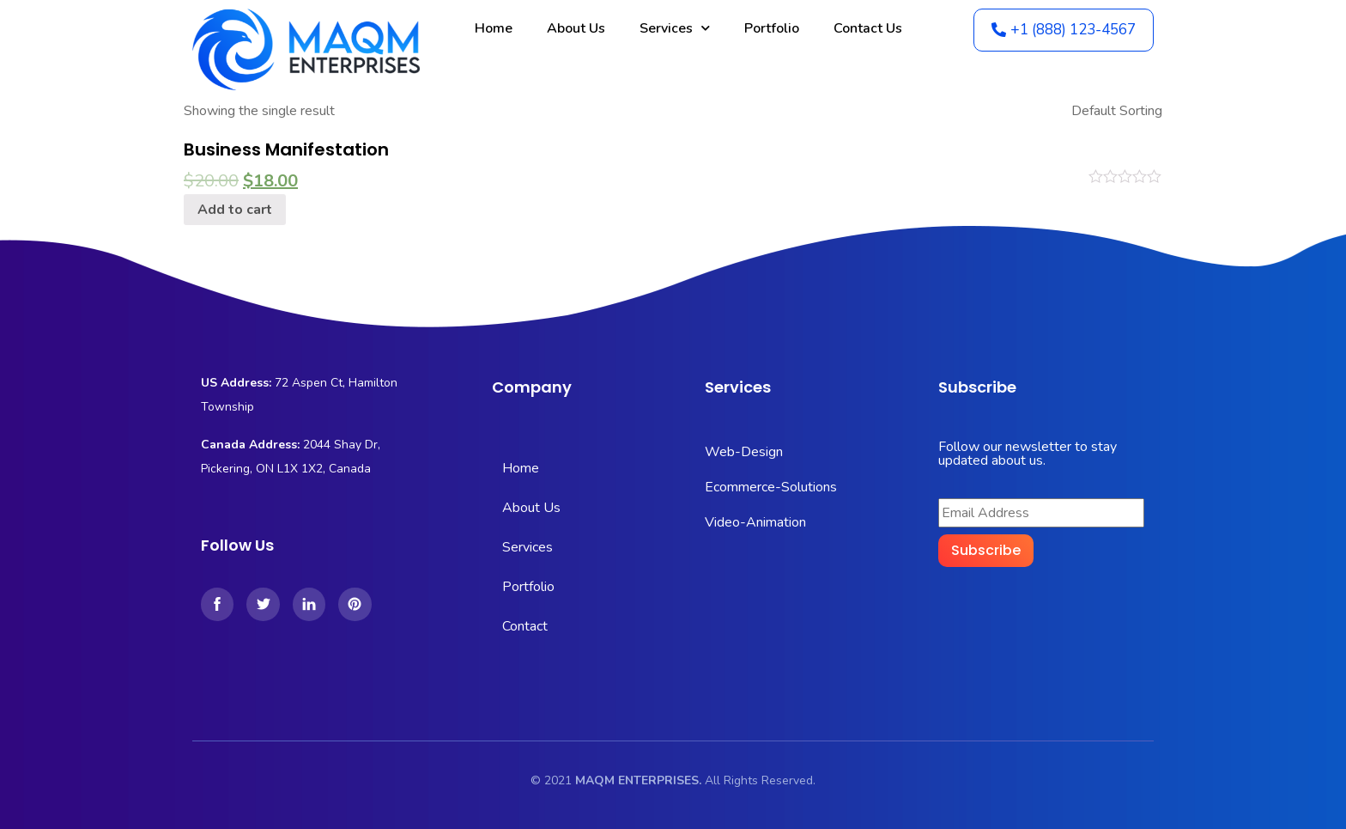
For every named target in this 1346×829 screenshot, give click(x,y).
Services (675, 28)
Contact (525, 626)
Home (493, 28)
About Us (576, 28)
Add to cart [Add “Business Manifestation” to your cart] (234, 209)
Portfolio (771, 28)
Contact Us (868, 28)
